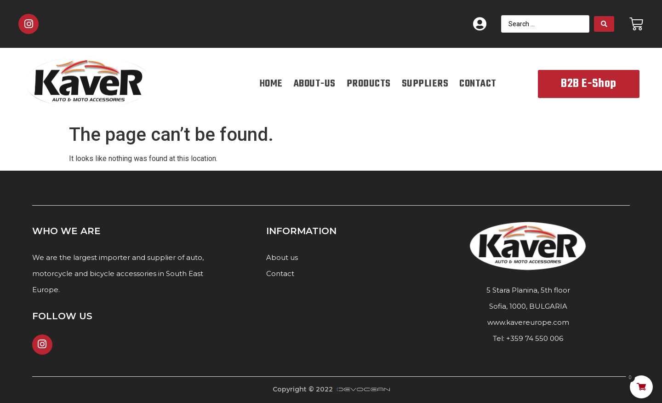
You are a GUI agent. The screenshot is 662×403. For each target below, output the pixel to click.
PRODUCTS (369, 84)
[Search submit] (604, 24)
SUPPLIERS (425, 84)
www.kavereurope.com (528, 322)
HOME (271, 84)
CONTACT (477, 84)
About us (282, 257)
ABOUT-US (315, 84)
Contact (280, 273)
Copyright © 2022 (303, 389)
